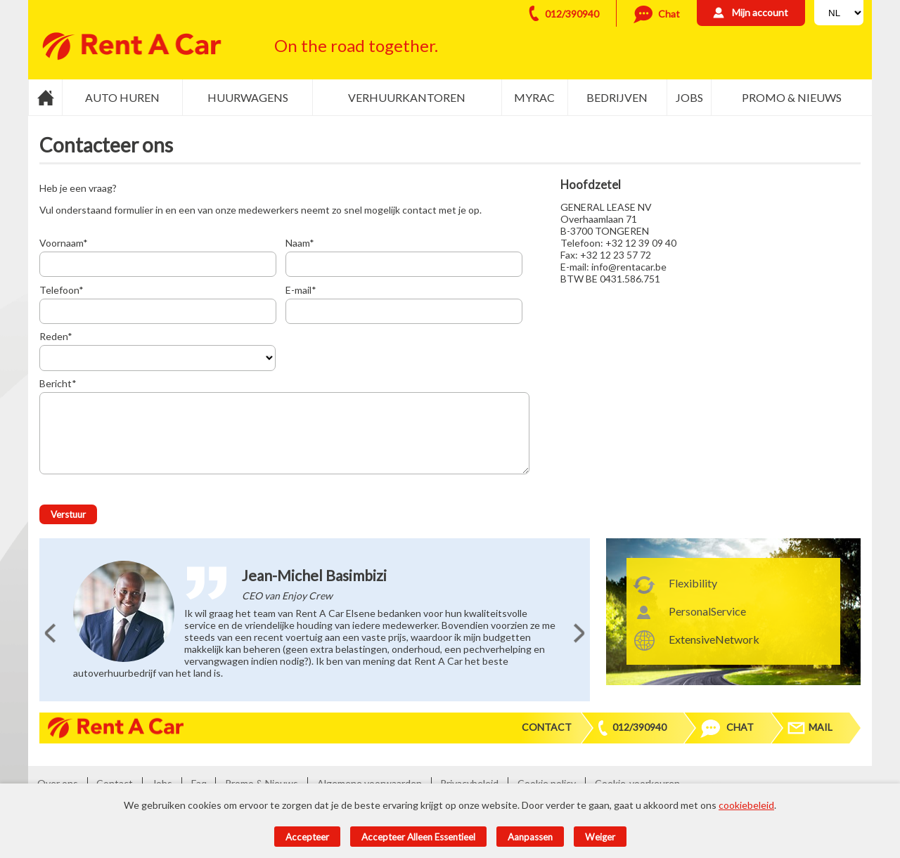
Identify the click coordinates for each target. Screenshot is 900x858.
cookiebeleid (746, 805)
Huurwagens (247, 97)
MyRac (534, 97)
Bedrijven (617, 97)
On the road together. (356, 45)
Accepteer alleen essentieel (418, 837)
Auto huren (122, 97)
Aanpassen (530, 837)
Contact (547, 727)
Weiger (600, 837)
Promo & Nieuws (792, 97)
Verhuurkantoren (406, 97)
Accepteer (307, 837)
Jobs (689, 97)
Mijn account (760, 12)
